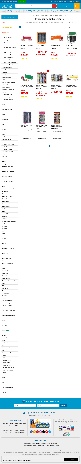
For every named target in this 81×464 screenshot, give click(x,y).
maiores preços (76, 27)
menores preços (67, 27)
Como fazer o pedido (8, 423)
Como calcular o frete (8, 428)
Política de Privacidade (24, 460)
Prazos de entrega (7, 432)
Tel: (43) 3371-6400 (68, 6)
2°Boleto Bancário (19, 426)
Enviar (63, 405)
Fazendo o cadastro (7, 426)
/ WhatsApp (42, 413)
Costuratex (42, 105)
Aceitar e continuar (70, 459)
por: (37, 52)
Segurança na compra (20, 432)
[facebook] (31, 431)
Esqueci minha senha (8, 430)
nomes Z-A (59, 27)
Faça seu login (59, 1)
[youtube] (46, 431)
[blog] (34, 431)
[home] (6, 6)
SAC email (53, 413)
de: (36, 91)
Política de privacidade (20, 428)
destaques (48, 27)
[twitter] (49, 431)
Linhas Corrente (27, 65)
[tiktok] (43, 431)
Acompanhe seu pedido (20, 423)
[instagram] (40, 431)
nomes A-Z (54, 27)
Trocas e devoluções (20, 430)
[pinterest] (37, 431)
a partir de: (23, 52)
